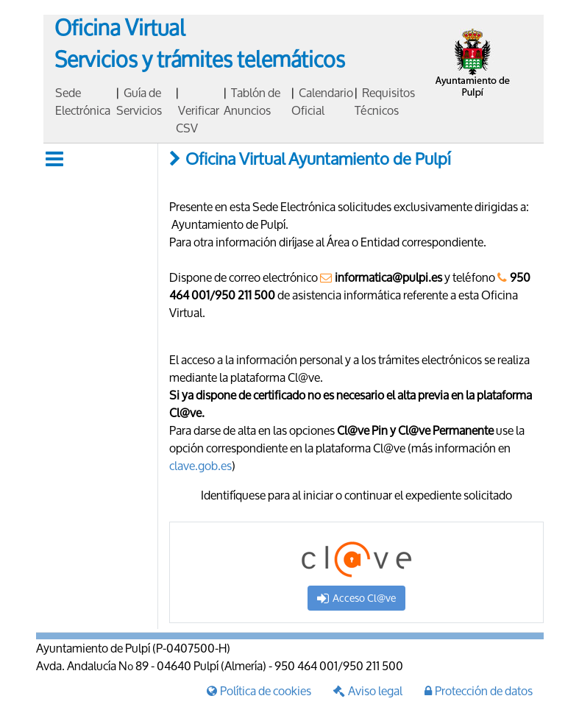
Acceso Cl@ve (356, 597)
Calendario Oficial (322, 101)
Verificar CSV (197, 119)
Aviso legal (367, 690)
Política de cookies (259, 690)
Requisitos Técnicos (385, 101)
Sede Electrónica (82, 101)
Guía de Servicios (139, 101)
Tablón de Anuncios (252, 101)
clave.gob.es (200, 465)
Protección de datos (479, 690)
